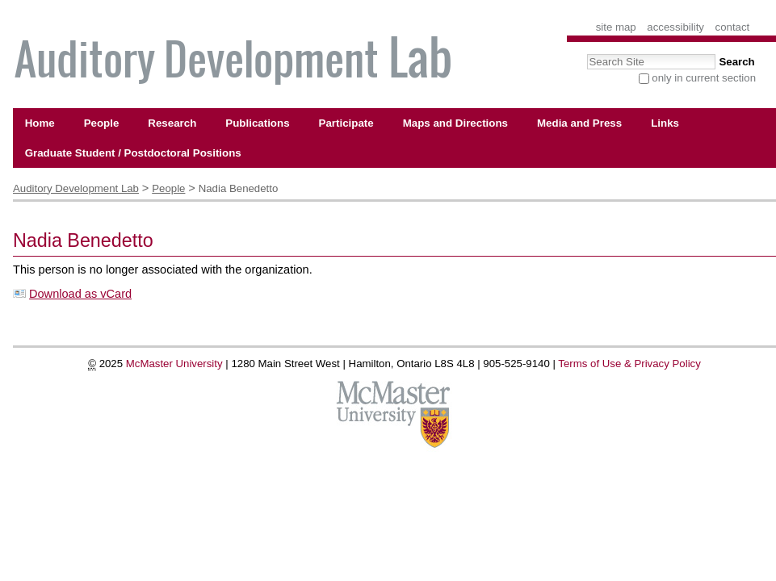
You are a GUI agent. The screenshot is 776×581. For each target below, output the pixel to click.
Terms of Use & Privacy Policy (629, 363)
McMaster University (174, 363)
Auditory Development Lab (76, 188)
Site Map (616, 27)
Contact (732, 27)
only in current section (704, 78)
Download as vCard (80, 293)
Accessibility (675, 27)
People (168, 188)
